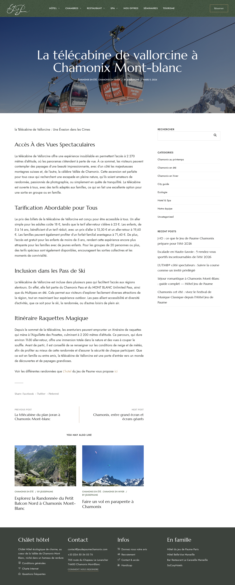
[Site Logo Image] (18, 9)
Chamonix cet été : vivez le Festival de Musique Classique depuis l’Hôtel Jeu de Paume (185, 297)
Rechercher (166, 129)
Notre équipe (165, 208)
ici (116, 371)
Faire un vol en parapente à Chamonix (108, 504)
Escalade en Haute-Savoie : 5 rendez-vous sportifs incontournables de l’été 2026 (187, 254)
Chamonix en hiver (109, 79)
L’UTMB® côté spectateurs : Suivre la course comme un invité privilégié (188, 267)
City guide (163, 184)
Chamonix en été (87, 79)
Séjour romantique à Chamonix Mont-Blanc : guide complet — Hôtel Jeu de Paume (188, 281)
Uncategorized (166, 217)
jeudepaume (133, 79)
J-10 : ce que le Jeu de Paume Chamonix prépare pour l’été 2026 (186, 240)
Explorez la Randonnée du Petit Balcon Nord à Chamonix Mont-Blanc (45, 503)
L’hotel (67, 371)
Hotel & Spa (164, 200)
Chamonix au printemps (171, 159)
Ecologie (162, 192)
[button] (219, 8)
